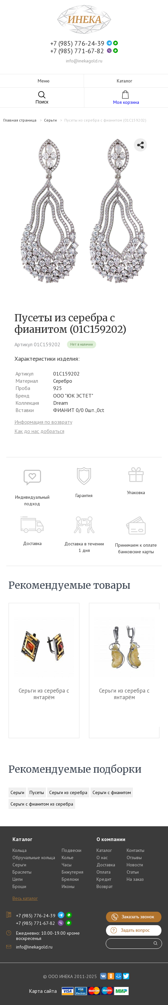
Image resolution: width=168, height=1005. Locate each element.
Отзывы (134, 857)
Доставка (105, 865)
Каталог (104, 850)
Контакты (135, 850)
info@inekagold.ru (84, 60)
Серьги (17, 792)
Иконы (68, 886)
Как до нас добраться (39, 431)
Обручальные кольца (33, 857)
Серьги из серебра (68, 792)
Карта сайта (43, 991)
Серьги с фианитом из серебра (41, 804)
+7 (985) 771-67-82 (77, 51)
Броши (19, 886)
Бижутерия (72, 872)
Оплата (103, 872)
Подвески (71, 850)
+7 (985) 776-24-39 (77, 43)
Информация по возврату (43, 422)
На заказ (135, 879)
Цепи (17, 879)
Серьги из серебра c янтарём (44, 694)
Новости (135, 865)
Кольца (19, 850)
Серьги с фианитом (112, 792)
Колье (68, 857)
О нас (102, 857)
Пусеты (37, 792)
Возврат (104, 886)
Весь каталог (25, 898)
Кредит (103, 879)
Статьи (133, 872)
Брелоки (70, 879)
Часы (67, 865)
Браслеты (22, 872)
